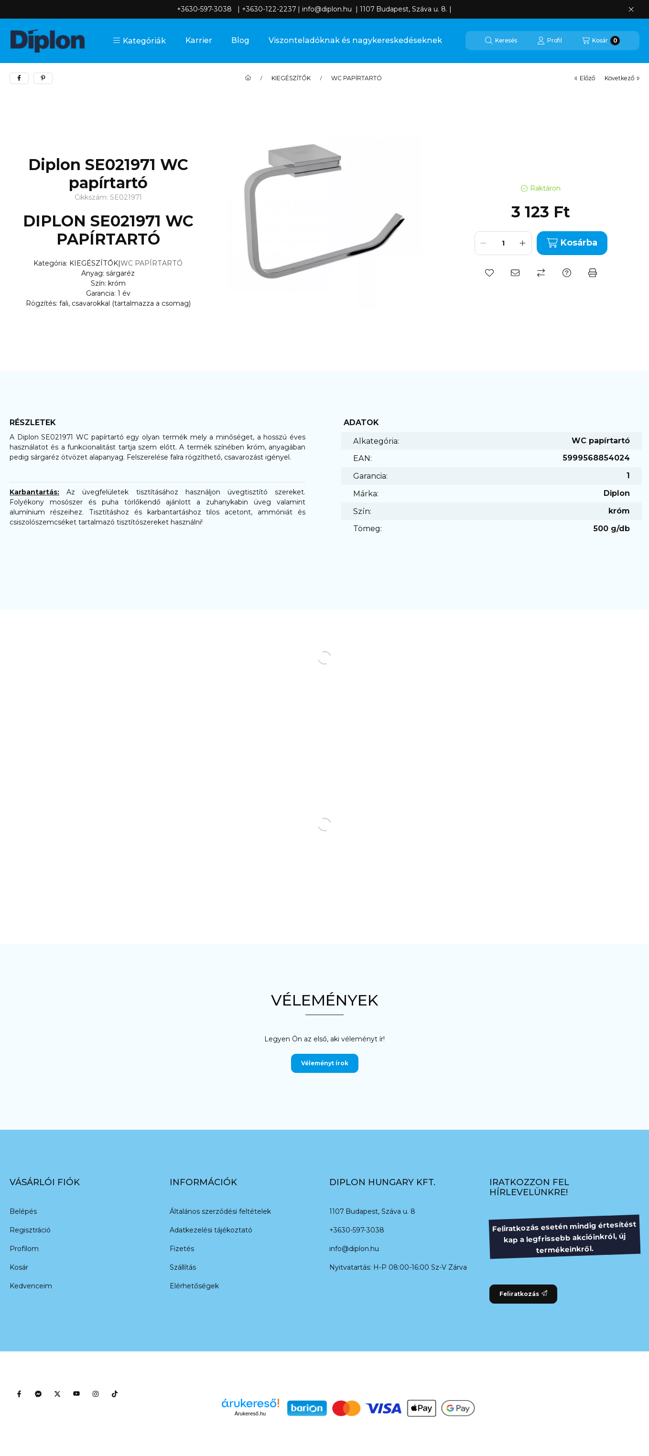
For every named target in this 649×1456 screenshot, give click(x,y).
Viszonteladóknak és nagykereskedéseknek (355, 40)
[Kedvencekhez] (489, 273)
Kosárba (572, 242)
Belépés (23, 1211)
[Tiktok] (114, 1393)
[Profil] (549, 40)
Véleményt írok (324, 1063)
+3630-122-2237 (269, 9)
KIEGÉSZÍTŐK (291, 78)
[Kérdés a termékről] (567, 273)
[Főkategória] (248, 78)
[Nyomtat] (592, 273)
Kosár (19, 1267)
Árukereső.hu (250, 1413)
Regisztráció (30, 1230)
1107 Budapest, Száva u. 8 (372, 1211)
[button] (139, 40)
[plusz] (523, 243)
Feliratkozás (523, 1293)
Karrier (198, 40)
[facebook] (19, 78)
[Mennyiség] (503, 243)
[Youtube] (76, 1393)
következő (622, 78)
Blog (240, 40)
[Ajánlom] (515, 273)
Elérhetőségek (194, 1286)
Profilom (24, 1248)
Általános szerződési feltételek (220, 1211)
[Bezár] (631, 9)
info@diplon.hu (354, 1248)
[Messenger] (38, 1393)
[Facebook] (19, 1393)
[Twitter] (57, 1393)
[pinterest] (43, 78)
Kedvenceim (31, 1286)
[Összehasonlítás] (541, 273)
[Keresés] (501, 40)
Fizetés (182, 1248)
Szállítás (183, 1267)
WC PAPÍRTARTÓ (356, 78)
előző (584, 78)
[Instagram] (95, 1393)
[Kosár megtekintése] (601, 40)
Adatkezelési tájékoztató (211, 1230)
